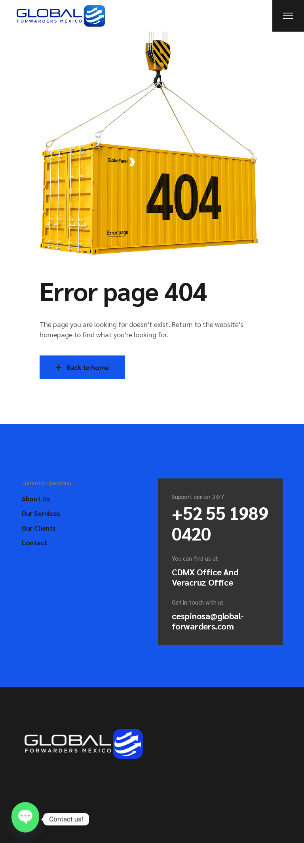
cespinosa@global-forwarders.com (208, 620)
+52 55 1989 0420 (220, 522)
